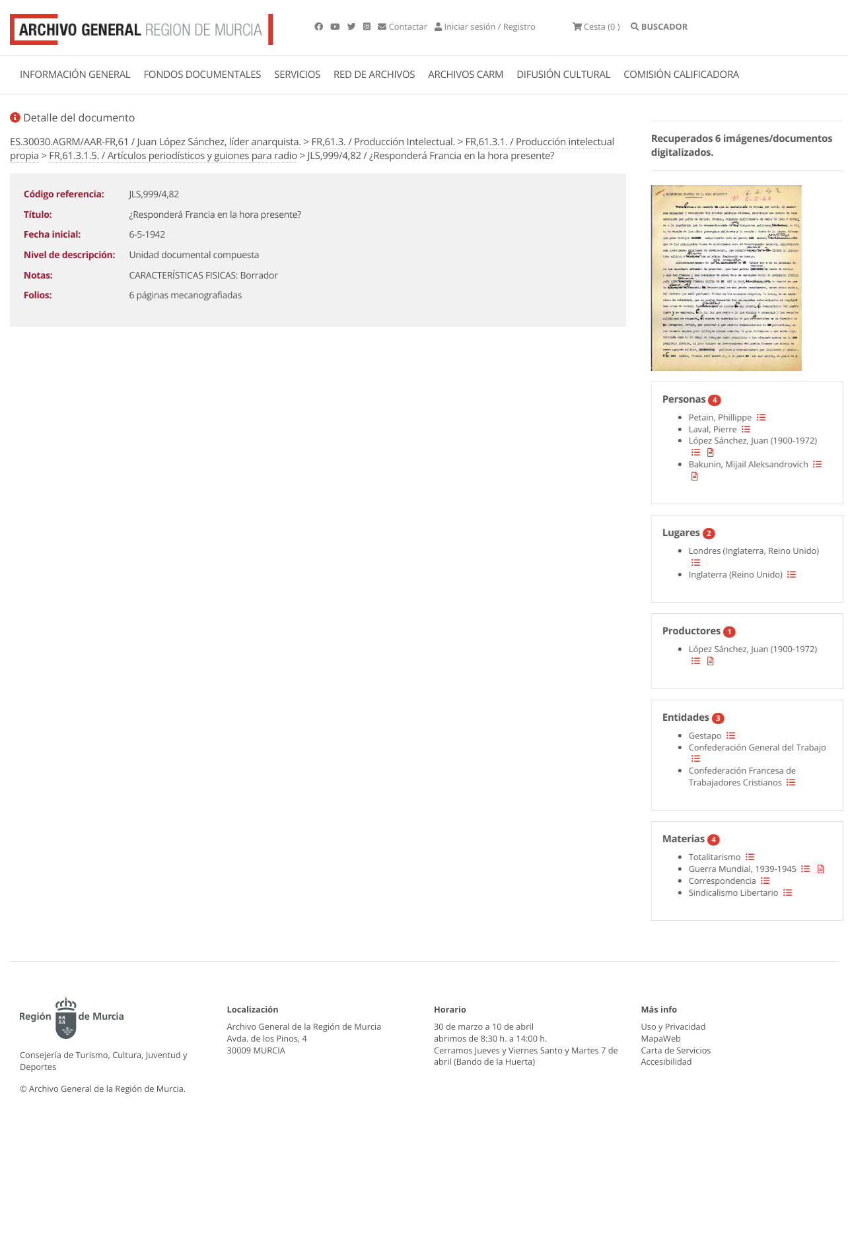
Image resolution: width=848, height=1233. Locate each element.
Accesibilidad (666, 1061)
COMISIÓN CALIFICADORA (681, 74)
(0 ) (596, 26)
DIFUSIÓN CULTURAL (563, 74)
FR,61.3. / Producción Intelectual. (383, 142)
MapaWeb (661, 1038)
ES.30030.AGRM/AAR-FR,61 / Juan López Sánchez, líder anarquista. (155, 142)
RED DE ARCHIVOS (374, 74)
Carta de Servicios (676, 1050)
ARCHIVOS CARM (465, 74)
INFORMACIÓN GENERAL (75, 74)
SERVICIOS (297, 74)
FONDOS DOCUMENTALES (202, 74)
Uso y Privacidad (673, 1026)
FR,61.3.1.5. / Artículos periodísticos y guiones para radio (173, 155)
